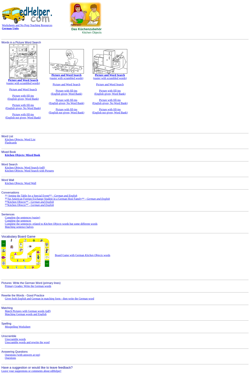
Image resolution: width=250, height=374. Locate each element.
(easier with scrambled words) (23, 82)
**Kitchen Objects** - (29, 201)
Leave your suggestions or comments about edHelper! (31, 370)
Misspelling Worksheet (17, 326)
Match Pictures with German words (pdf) (28, 311)
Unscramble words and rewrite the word (27, 342)
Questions (10, 357)
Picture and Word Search (23, 89)
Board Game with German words (82, 255)
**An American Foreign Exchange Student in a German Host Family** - (57, 198)
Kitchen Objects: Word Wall (20, 183)
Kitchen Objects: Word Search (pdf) (25, 167)
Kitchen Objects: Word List (20, 139)
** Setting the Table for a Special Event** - (41, 195)
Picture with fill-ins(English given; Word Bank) (23, 97)
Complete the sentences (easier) (22, 217)
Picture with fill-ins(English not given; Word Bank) (23, 116)
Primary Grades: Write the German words (28, 286)
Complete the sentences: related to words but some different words (51, 223)
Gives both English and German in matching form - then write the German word (49, 298)
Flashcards (11, 142)
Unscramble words (15, 339)
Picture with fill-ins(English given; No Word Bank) (23, 107)
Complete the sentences (18, 220)
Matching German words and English (26, 314)
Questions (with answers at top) (22, 354)
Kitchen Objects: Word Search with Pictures (29, 170)
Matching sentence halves (19, 226)
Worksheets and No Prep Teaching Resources (27, 25)
